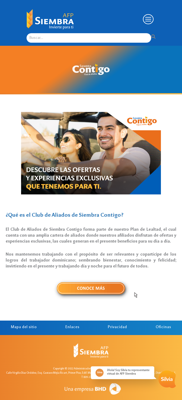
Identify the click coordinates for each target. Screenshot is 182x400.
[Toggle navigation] (147, 19)
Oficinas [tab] (163, 327)
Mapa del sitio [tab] (24, 327)
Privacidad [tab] (117, 327)
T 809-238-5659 (90, 377)
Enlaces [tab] (72, 327)
